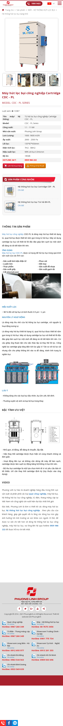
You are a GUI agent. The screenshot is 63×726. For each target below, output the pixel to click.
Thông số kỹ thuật (35, 166)
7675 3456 (48, 626)
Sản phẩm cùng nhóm (21, 179)
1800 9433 (36, 3)
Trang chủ (9, 10)
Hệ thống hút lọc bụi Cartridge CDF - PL (36, 186)
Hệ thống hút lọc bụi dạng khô (15, 14)
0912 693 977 (17, 650)
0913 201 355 (46, 650)
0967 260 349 (17, 626)
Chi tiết (21, 190)
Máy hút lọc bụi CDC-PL (12, 253)
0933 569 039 (17, 669)
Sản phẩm (21, 10)
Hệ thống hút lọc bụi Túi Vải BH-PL (34, 202)
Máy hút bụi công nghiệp (12, 234)
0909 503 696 (46, 659)
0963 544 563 (17, 659)
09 (41, 638)
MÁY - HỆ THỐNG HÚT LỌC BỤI (41, 10)
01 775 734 (48, 638)
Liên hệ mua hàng (13, 166)
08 (41, 626)
